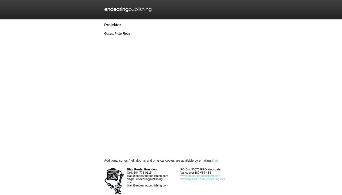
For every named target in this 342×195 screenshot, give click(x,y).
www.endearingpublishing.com (200, 175)
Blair (215, 160)
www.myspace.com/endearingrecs (202, 179)
